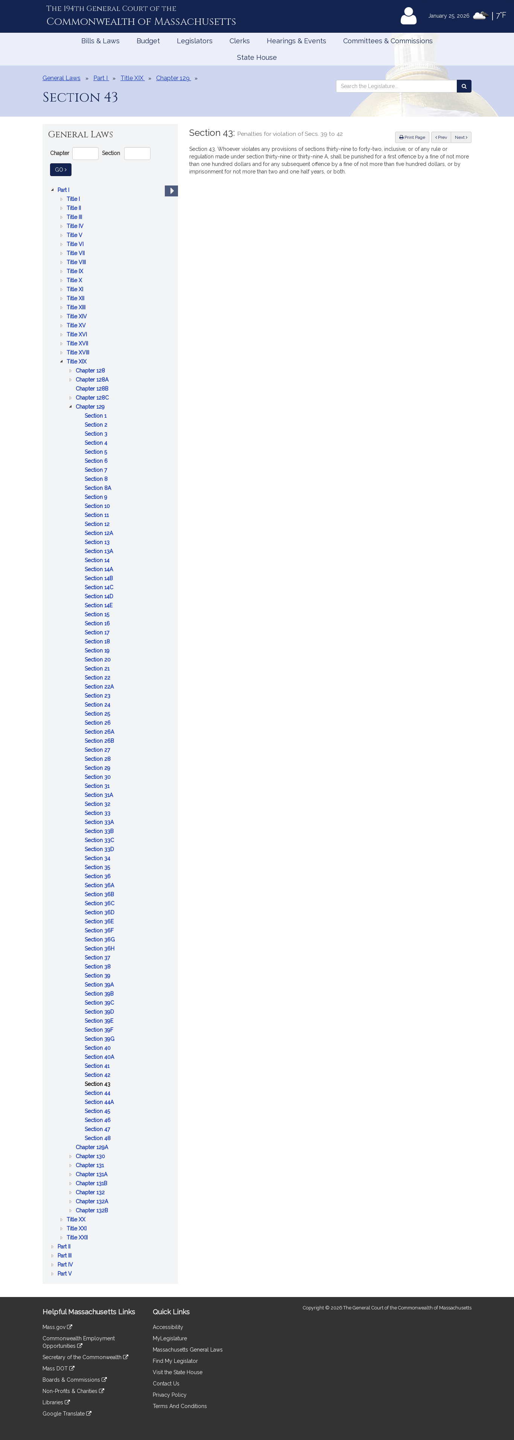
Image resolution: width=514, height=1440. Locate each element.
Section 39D (100, 1011)
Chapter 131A (92, 1174)
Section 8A (99, 488)
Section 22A (100, 686)
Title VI (76, 244)
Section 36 (98, 876)
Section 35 (98, 867)
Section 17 (98, 632)
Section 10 (98, 506)
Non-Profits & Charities (73, 1391)
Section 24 (98, 704)
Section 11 (97, 515)
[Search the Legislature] (464, 86)
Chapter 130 (91, 1156)
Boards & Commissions (75, 1380)
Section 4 (97, 442)
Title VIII (77, 262)
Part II (65, 1246)
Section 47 (98, 1129)
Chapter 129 (91, 406)
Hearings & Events (296, 41)
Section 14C (100, 587)
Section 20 (98, 659)
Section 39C (100, 1002)
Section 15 (98, 614)
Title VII (76, 253)
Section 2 (97, 424)
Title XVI (77, 334)
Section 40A (100, 1056)
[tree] (110, 732)
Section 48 (98, 1138)
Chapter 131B (92, 1183)
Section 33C (100, 840)
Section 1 (96, 415)
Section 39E (100, 1020)
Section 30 (98, 777)
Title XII (76, 298)
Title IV (76, 226)
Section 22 (98, 677)
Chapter (59, 153)
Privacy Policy (170, 1395)
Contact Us (166, 1384)
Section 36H (100, 948)
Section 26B (100, 740)
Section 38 (98, 966)
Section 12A (99, 533)
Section (111, 153)
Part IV (66, 1264)
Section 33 (98, 813)
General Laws (62, 78)
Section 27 (98, 749)
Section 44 (98, 1093)
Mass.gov (57, 1327)
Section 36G (100, 939)
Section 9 (97, 497)
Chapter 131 (90, 1165)
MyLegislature (170, 1338)
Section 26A (100, 731)
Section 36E (100, 921)
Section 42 (98, 1075)
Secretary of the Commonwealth (85, 1357)
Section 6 (97, 460)
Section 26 (98, 722)
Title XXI (77, 1228)
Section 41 (98, 1065)
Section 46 (98, 1120)
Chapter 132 (91, 1192)
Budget (148, 41)
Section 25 (98, 713)
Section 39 (98, 975)
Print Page (412, 137)
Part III (65, 1255)
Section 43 (98, 1084)
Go (63, 169)
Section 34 (98, 858)
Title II (74, 208)
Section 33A (100, 822)
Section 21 (98, 668)
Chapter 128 (91, 370)
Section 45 (98, 1111)
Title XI (76, 289)
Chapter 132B (92, 1210)
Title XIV (77, 316)
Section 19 (98, 650)
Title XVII (78, 343)
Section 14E (99, 605)
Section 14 (98, 560)
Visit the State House (177, 1372)
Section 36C (100, 903)
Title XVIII (79, 352)
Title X (75, 280)
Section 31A (99, 795)
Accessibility (168, 1327)
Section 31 (98, 786)
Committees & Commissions (388, 41)
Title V (75, 235)
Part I (64, 190)
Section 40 (98, 1047)
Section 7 (96, 469)
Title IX (76, 271)
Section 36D (100, 912)
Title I (74, 199)
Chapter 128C (93, 397)
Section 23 (98, 695)
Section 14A (99, 569)
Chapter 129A (92, 1147)
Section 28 (98, 758)
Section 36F (100, 930)
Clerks (240, 41)
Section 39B (100, 993)
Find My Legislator (175, 1361)
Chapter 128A (93, 379)
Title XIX (77, 361)
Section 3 (97, 433)
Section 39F (100, 1029)
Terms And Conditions (180, 1406)
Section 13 (98, 542)
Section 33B (100, 831)
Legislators (195, 41)
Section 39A (100, 984)
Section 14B (99, 578)
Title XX (77, 1219)
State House (257, 57)
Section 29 (98, 767)
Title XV (77, 325)
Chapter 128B (93, 388)
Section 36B (100, 894)
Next (461, 137)
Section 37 (98, 957)
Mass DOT (59, 1368)
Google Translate (67, 1414)
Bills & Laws (100, 41)
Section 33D (100, 849)
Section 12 (98, 524)
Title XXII (78, 1237)
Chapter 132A (92, 1201)
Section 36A (100, 885)
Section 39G (100, 1038)
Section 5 (96, 451)
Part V (65, 1273)
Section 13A (99, 551)
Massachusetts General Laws (188, 1350)
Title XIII (77, 307)
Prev (443, 137)
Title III (75, 217)
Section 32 (98, 804)
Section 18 (98, 641)
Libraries (56, 1402)
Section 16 (98, 623)
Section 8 (97, 479)
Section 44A (100, 1102)
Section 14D (100, 596)
